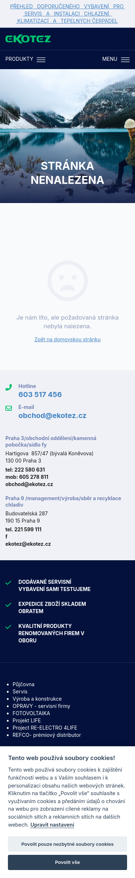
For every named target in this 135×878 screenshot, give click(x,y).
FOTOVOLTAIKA (31, 713)
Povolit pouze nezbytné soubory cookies (67, 844)
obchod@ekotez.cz (52, 415)
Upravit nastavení (52, 825)
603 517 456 (40, 394)
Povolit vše (67, 862)
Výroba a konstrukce (37, 699)
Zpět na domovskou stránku (67, 339)
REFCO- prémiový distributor (47, 735)
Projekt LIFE (27, 720)
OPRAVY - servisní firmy (41, 706)
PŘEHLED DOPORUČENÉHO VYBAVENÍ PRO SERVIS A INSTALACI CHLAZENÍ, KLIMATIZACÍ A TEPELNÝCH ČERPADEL (67, 13)
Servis (20, 691)
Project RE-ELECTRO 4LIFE (45, 728)
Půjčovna (24, 684)
